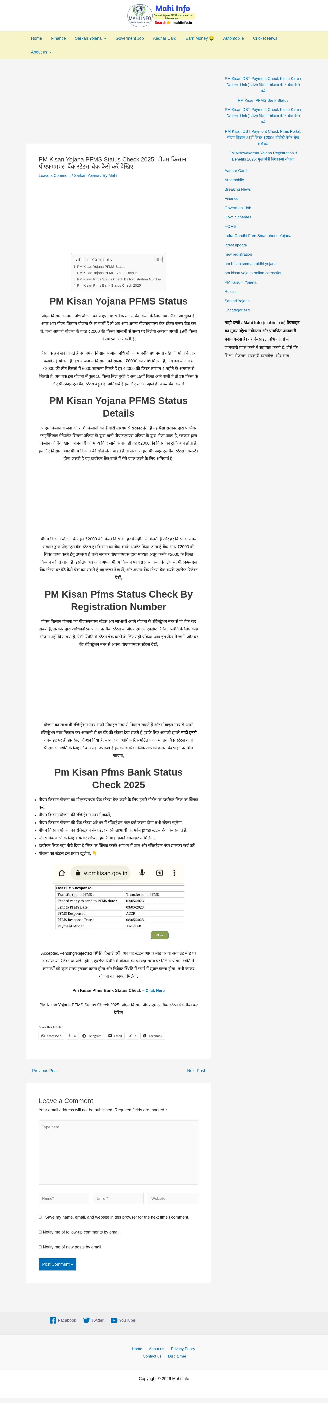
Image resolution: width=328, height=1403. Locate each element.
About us (41, 52)
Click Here (155, 990)
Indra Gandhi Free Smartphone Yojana (260, 235)
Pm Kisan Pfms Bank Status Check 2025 (108, 285)
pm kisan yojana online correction (255, 273)
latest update (236, 245)
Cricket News (258, 38)
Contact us (153, 1361)
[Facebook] (63, 1324)
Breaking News (238, 189)
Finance (57, 38)
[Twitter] (93, 1324)
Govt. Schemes (239, 217)
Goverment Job (126, 38)
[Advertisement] (118, 109)
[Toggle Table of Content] (159, 259)
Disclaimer (177, 1361)
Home (36, 38)
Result (230, 291)
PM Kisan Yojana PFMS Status (100, 266)
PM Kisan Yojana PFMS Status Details (106, 273)
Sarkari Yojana (88, 38)
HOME (231, 226)
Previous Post (42, 1071)
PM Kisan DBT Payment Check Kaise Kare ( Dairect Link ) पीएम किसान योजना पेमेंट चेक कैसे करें (263, 84)
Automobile (227, 38)
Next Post (198, 1071)
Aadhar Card (160, 38)
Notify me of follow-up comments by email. (81, 1236)
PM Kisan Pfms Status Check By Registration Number (119, 279)
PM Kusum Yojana (241, 282)
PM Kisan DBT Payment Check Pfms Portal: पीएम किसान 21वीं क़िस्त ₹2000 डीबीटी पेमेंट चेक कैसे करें (263, 137)
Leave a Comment (55, 175)
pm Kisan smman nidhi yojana (252, 263)
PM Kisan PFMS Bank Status (263, 100)
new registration (239, 254)
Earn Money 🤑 (195, 38)
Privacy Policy (181, 1353)
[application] (101, 38)
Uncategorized (238, 310)
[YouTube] (123, 1324)
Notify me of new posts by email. (72, 1251)
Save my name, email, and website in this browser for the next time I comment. (117, 1221)
